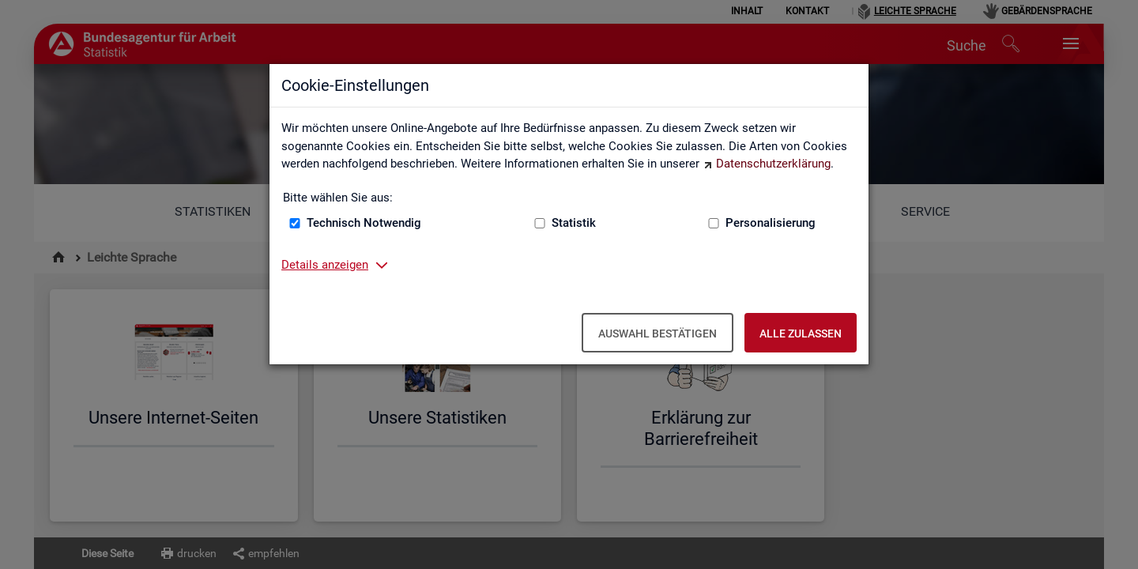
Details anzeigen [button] (324, 265)
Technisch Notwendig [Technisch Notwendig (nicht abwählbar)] (364, 223)
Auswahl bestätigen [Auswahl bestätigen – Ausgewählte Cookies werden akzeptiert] (657, 333)
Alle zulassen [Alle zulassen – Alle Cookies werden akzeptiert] (800, 333)
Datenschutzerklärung (773, 163)
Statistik (574, 223)
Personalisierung (770, 223)
